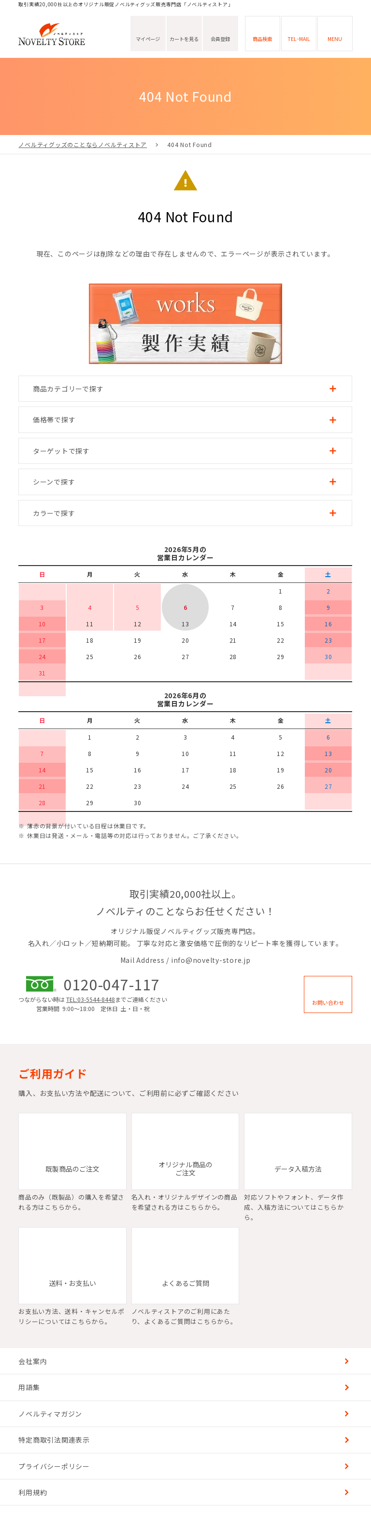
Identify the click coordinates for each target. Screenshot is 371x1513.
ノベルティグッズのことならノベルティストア (82, 144)
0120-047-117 (112, 984)
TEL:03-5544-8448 (90, 999)
